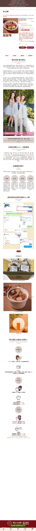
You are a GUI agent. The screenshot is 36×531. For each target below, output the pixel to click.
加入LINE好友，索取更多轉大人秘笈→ (17, 525)
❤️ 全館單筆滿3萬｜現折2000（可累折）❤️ (18, 0)
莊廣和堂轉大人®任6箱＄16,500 (15, 15)
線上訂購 (7, 15)
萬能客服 (11, 529)
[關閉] (24, 526)
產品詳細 (6, 55)
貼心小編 (18, 529)
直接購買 (22, 47)
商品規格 (14, 55)
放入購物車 (30, 47)
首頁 (4, 15)
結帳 (32, 529)
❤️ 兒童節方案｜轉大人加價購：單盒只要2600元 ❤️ (18, 3)
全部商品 (3, 529)
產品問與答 (30, 55)
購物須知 (22, 55)
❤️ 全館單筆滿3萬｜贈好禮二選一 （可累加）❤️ (18, 2)
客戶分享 (18, 251)
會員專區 (25, 529)
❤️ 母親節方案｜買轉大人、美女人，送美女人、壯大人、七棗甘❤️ (18, 4)
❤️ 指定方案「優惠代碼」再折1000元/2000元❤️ (18, 6)
